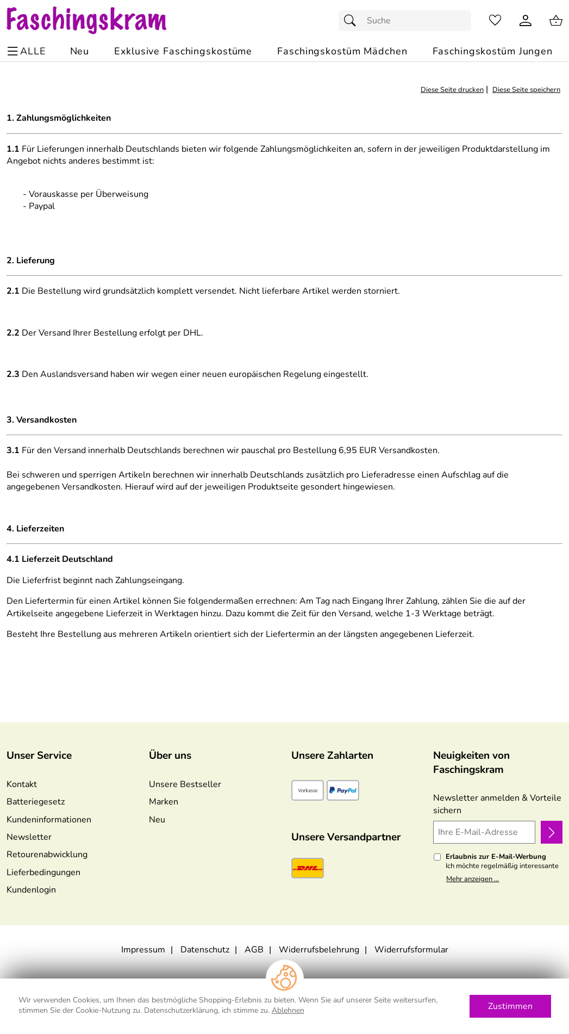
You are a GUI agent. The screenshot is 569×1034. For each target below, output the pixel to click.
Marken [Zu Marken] (163, 802)
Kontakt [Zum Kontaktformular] (22, 784)
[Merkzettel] (495, 20)
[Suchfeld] (405, 20)
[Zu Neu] (80, 51)
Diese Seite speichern (526, 90)
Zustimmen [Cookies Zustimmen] (510, 1006)
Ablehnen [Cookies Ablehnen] (288, 1010)
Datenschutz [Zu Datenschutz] (204, 950)
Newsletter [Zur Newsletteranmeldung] (29, 837)
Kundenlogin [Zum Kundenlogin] (31, 890)
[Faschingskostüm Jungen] (493, 51)
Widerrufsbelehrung (319, 950)
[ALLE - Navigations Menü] (28, 51)
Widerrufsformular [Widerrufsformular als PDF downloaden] (411, 950)
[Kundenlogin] (525, 20)
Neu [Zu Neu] (157, 820)
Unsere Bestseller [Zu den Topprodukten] (185, 784)
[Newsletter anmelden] (551, 832)
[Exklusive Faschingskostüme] (183, 51)
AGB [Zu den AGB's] (254, 950)
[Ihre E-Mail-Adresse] (484, 832)
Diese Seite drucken (452, 90)
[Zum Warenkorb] (555, 20)
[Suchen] (352, 20)
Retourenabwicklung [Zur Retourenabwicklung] (47, 854)
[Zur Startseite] (97, 20)
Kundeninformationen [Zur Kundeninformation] (49, 820)
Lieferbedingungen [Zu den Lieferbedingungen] (43, 872)
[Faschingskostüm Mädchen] (342, 51)
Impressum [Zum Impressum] (143, 950)
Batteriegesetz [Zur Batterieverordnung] (36, 802)
